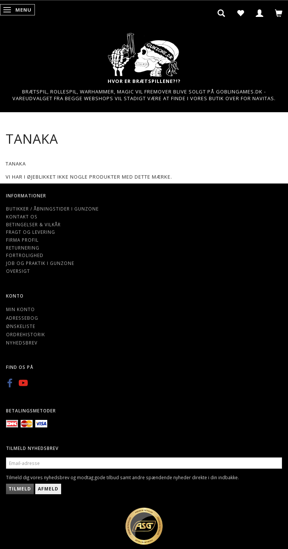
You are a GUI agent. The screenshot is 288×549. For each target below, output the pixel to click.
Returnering (22, 248)
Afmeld (48, 489)
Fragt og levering (30, 232)
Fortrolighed (25, 255)
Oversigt (18, 271)
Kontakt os (22, 217)
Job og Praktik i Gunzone (40, 263)
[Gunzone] (144, 53)
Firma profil (22, 240)
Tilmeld (20, 489)
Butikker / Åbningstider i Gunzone (52, 209)
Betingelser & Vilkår (33, 224)
